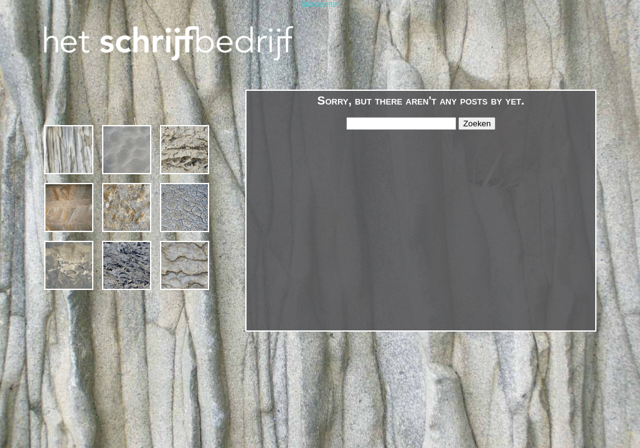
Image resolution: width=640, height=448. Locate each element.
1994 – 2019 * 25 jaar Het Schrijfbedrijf (68, 149)
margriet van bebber (68, 265)
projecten (68, 207)
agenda (184, 207)
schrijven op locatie (184, 149)
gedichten (126, 207)
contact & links (184, 265)
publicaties (126, 265)
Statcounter (320, 4)
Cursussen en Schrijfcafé (126, 149)
